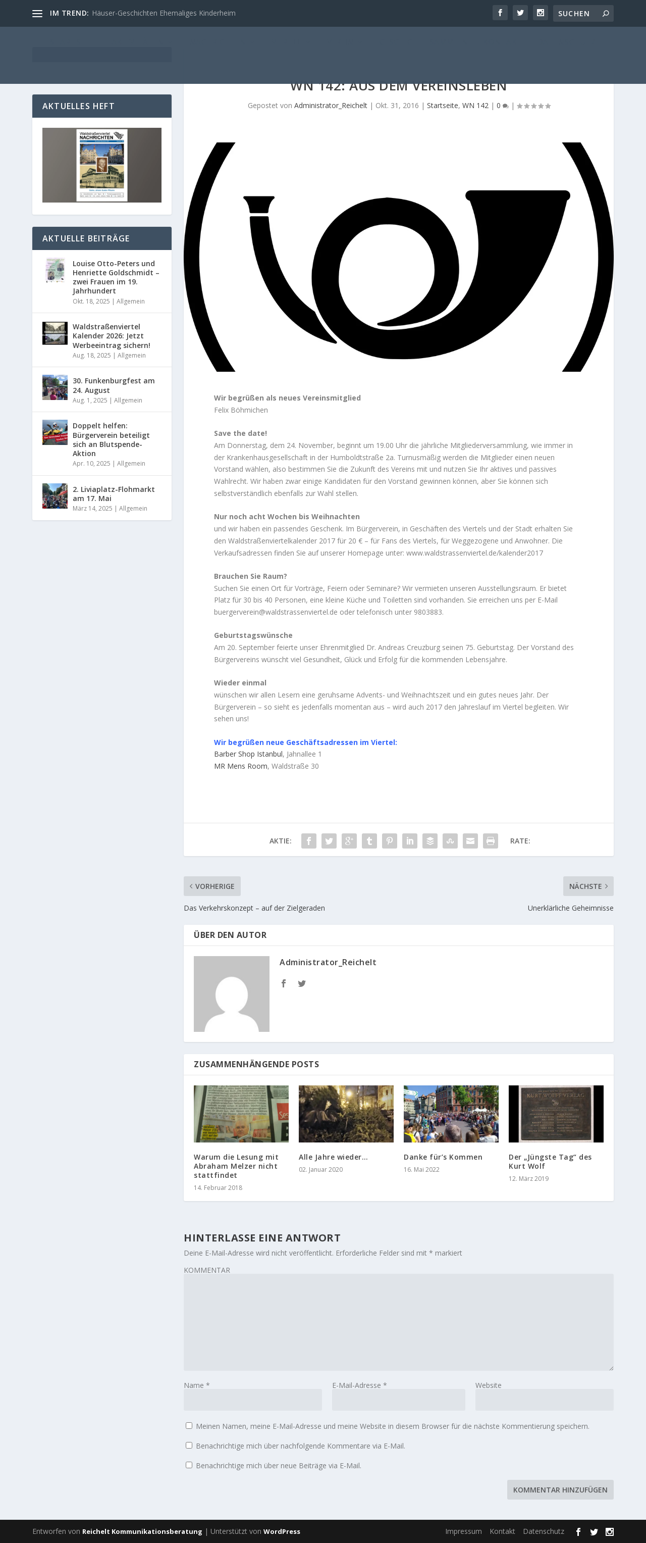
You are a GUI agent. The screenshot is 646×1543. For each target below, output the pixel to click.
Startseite (442, 105)
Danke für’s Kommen (443, 1157)
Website (488, 1385)
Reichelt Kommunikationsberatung (142, 1531)
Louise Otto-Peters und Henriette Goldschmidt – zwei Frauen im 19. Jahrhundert (116, 277)
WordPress (281, 1531)
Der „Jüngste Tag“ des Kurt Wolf (550, 1161)
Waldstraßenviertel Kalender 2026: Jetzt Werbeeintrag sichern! (111, 336)
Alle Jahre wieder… (333, 1157)
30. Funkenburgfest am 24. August (114, 385)
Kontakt (502, 1531)
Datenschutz (543, 1531)
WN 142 (475, 105)
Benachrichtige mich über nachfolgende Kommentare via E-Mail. (300, 1446)
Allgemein (131, 301)
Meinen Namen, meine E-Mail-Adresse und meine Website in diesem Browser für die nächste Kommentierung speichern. (392, 1426)
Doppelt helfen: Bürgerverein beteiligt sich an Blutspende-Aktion (111, 439)
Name (197, 1385)
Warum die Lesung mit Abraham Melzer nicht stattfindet (236, 1166)
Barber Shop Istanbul (248, 754)
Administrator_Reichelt (330, 105)
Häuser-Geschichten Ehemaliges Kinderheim (164, 13)
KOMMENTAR (207, 1270)
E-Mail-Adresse (359, 1385)
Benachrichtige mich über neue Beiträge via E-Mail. (278, 1465)
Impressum (463, 1531)
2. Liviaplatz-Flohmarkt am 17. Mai (114, 493)
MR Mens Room (240, 766)
